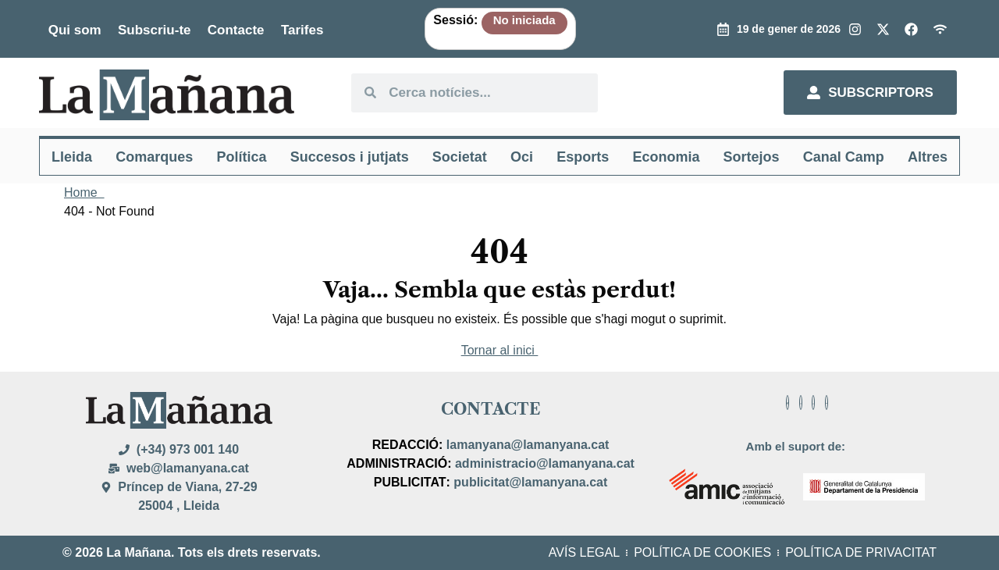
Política (241, 157)
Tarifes (302, 30)
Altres (927, 157)
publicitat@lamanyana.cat (530, 482)
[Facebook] (787, 402)
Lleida (72, 157)
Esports (582, 157)
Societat (459, 157)
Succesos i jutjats (349, 157)
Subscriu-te (154, 30)
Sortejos (751, 157)
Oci (521, 157)
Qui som (74, 30)
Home (84, 192)
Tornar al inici (500, 350)
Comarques (154, 157)
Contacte (236, 30)
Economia (665, 157)
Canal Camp (843, 157)
